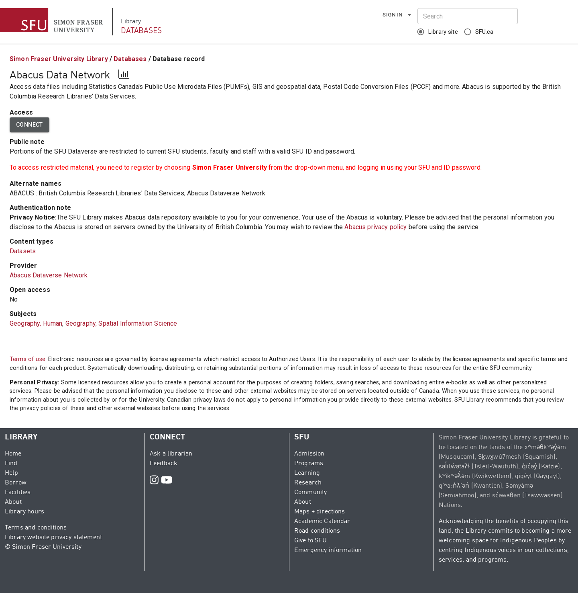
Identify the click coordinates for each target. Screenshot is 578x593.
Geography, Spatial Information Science (121, 323)
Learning (307, 473)
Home (13, 454)
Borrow (15, 483)
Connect (29, 124)
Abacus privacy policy (375, 227)
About (13, 502)
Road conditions (317, 531)
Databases (130, 59)
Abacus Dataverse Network (49, 275)
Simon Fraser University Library (59, 59)
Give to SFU (310, 541)
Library (130, 21)
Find (11, 463)
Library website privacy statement (53, 537)
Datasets (23, 251)
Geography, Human (36, 323)
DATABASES (141, 31)
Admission (309, 454)
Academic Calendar (322, 521)
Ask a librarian (171, 454)
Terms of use (27, 359)
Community (310, 492)
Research (308, 483)
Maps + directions (319, 512)
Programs (308, 463)
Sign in (397, 15)
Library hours (24, 512)
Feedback (163, 463)
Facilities (18, 492)
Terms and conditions (36, 528)
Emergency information (328, 550)
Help (11, 473)
